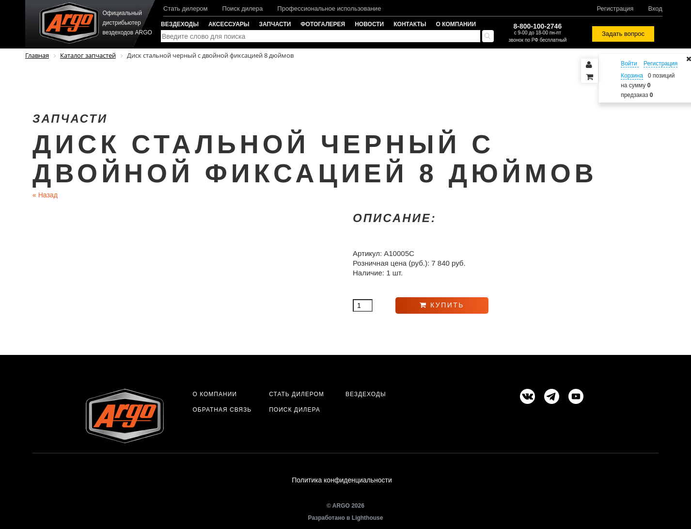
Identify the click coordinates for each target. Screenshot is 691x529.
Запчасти (275, 24)
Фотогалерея (322, 24)
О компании (456, 24)
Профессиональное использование (329, 8)
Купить (442, 305)
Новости (369, 24)
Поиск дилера (242, 8)
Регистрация (615, 8)
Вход (655, 8)
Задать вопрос (623, 33)
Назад (45, 195)
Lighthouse (367, 517)
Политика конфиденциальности (342, 480)
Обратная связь (221, 409)
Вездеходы (180, 24)
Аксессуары (229, 24)
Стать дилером (185, 8)
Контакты (409, 24)
